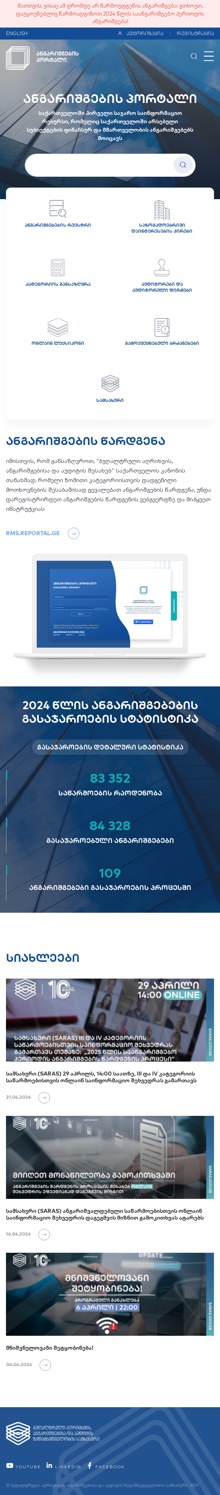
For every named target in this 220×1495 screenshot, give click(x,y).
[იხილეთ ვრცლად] (41, 1097)
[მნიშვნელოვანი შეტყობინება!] (110, 1294)
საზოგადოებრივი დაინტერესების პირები (161, 217)
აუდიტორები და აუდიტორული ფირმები (162, 276)
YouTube (23, 1466)
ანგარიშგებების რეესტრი (58, 214)
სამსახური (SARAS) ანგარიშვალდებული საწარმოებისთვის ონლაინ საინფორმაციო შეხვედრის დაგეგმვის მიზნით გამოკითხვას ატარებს (105, 1214)
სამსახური (110, 389)
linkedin (63, 1466)
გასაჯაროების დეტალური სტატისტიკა (110, 747)
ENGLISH (17, 33)
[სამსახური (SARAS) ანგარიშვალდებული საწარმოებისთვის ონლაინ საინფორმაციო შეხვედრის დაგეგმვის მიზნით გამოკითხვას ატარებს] (110, 1157)
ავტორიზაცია (140, 33)
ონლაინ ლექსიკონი (58, 332)
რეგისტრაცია (195, 33)
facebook (105, 1466)
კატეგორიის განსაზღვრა (58, 273)
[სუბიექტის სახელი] (110, 165)
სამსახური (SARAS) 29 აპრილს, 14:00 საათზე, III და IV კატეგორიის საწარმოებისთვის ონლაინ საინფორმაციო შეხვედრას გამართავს (101, 1077)
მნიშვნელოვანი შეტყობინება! (49, 1347)
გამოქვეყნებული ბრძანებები (162, 332)
